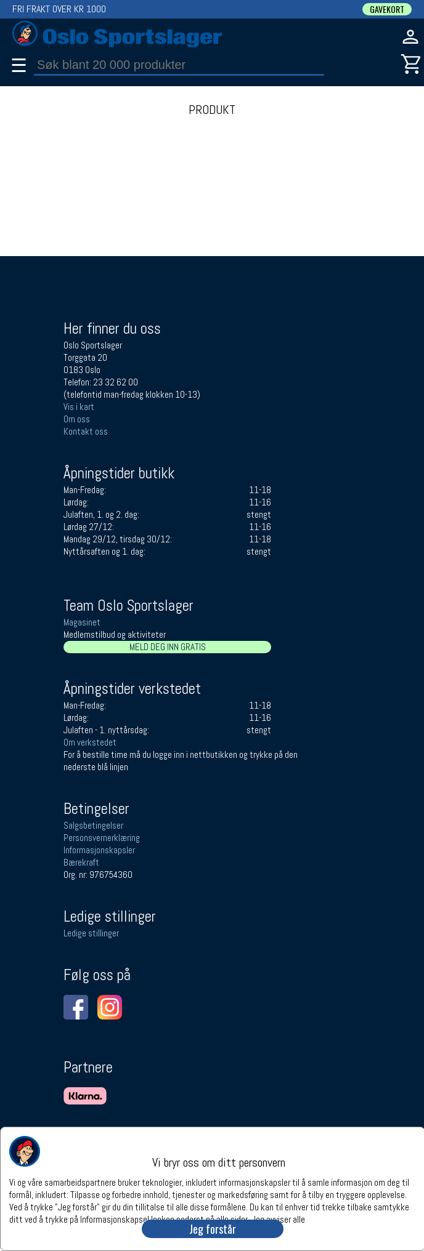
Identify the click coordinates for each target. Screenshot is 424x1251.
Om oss (76, 419)
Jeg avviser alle (278, 1218)
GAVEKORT (387, 9)
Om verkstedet (89, 742)
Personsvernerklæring (101, 837)
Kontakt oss (85, 431)
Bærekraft (81, 862)
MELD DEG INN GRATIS (167, 647)
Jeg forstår (212, 1229)
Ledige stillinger (91, 933)
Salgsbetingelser (93, 825)
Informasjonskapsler (99, 850)
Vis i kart (78, 406)
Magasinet (81, 622)
